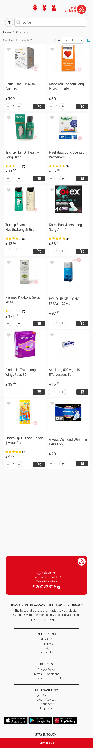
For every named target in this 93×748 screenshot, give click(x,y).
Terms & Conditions (46, 674)
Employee (46, 708)
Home (7, 32)
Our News (46, 644)
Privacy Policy (46, 669)
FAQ (46, 648)
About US (46, 639)
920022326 (46, 587)
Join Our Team (47, 695)
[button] (42, 9)
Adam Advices (46, 699)
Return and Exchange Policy (46, 678)
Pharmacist (46, 704)
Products (22, 32)
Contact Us (46, 742)
